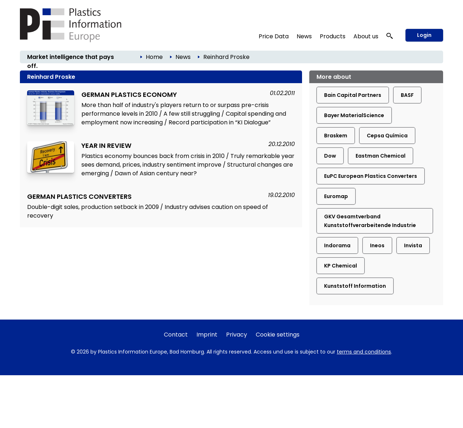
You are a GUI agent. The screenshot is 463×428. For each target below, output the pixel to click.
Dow (330, 155)
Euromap (336, 196)
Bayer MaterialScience (354, 115)
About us (365, 36)
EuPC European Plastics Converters (370, 176)
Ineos (377, 245)
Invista (413, 245)
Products (332, 36)
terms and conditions (364, 351)
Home (154, 57)
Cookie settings (278, 334)
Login (424, 35)
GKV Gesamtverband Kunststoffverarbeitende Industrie (370, 221)
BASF (407, 95)
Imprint (206, 334)
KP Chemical (340, 265)
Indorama (337, 245)
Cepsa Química (387, 135)
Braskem (335, 135)
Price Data (274, 36)
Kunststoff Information (355, 286)
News (304, 36)
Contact (176, 334)
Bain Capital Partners (352, 95)
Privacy (236, 334)
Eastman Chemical (380, 155)
